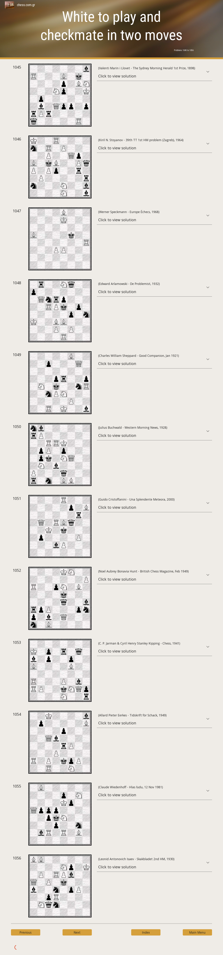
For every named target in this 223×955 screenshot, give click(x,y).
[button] (208, 72)
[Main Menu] (197, 932)
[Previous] (25, 932)
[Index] (145, 932)
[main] (111, 26)
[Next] (77, 932)
